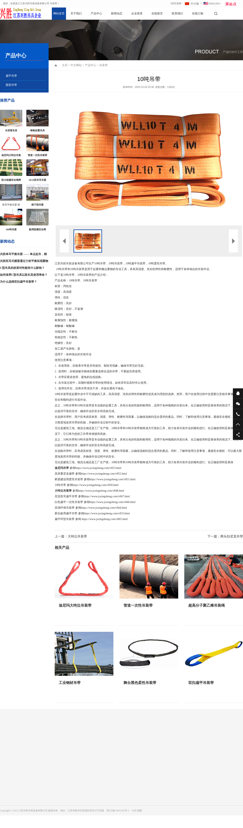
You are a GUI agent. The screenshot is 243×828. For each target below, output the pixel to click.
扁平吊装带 (138, 263)
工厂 (97, 428)
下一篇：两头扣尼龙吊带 (225, 536)
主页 (65, 65)
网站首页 (59, 13)
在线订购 (197, 13)
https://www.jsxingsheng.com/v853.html (98, 467)
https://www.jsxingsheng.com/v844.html (104, 507)
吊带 (103, 263)
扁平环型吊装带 (65, 519)
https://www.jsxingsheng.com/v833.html (107, 513)
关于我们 (76, 13)
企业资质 (137, 13)
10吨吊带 (61, 269)
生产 (91, 263)
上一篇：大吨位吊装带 (71, 536)
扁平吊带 (11, 75)
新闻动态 (116, 13)
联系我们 (177, 13)
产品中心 (96, 13)
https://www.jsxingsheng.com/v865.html (105, 519)
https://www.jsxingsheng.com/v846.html (112, 502)
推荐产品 (7, 100)
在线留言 (157, 13)
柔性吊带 (159, 263)
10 (60, 485)
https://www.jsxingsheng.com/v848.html (101, 490)
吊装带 (103, 65)
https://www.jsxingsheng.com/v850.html (95, 485)
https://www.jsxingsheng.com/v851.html (112, 479)
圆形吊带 (11, 84)
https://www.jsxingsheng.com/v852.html (104, 473)
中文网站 (76, 65)
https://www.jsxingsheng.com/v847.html (107, 496)
